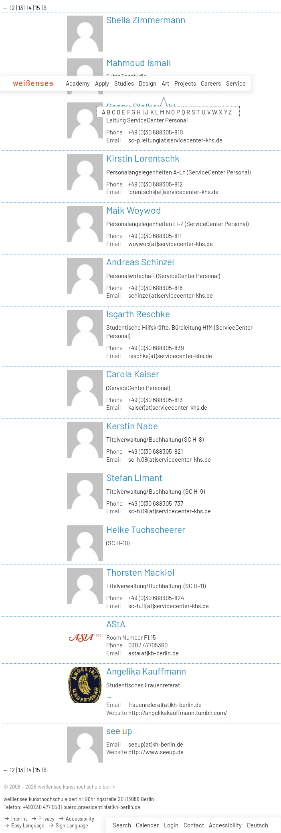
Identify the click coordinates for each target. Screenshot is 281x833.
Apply (102, 83)
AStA (115, 623)
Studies (124, 83)
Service (236, 83)
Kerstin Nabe (132, 425)
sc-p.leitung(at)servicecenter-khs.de (175, 140)
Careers (211, 83)
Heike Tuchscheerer (145, 529)
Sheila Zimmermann (145, 19)
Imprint (15, 818)
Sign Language (68, 825)
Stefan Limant (134, 477)
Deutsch (257, 825)
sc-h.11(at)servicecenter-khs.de (168, 605)
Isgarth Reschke (138, 313)
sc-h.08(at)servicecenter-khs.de (169, 459)
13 (21, 7)
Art (165, 83)
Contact (194, 825)
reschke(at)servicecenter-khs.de (170, 355)
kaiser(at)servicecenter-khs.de (167, 407)
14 (29, 7)
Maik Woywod (133, 210)
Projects (185, 83)
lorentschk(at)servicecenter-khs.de (173, 191)
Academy (78, 83)
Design (147, 83)
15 (38, 7)
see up (119, 730)
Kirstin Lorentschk (143, 158)
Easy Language (24, 825)
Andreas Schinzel (140, 261)
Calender (147, 825)
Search (122, 825)
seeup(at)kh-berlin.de (155, 744)
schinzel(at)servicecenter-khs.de (170, 295)
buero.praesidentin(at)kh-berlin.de (101, 807)
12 (13, 7)
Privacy (43, 818)
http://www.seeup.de (156, 751)
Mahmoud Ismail (138, 62)
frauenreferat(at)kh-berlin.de (165, 704)
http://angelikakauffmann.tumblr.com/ (177, 712)
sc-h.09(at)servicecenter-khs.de (169, 511)
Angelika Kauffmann (146, 671)
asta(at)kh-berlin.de (153, 653)
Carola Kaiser (132, 373)
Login (171, 825)
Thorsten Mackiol (140, 572)
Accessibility (225, 825)
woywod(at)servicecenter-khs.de (170, 243)
